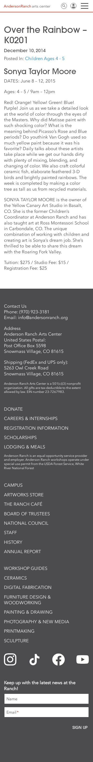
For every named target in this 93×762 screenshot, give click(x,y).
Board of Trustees (27, 514)
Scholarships (20, 437)
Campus (13, 485)
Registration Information (36, 428)
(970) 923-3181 (34, 312)
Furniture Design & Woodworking (27, 599)
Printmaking (19, 631)
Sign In (73, 6)
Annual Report (22, 551)
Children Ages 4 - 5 (44, 58)
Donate (13, 409)
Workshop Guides (25, 568)
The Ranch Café (23, 504)
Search (64, 6)
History (13, 542)
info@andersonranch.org (43, 317)
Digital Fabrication (28, 587)
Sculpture (16, 640)
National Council (26, 523)
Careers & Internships (31, 418)
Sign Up (80, 727)
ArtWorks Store (24, 495)
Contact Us (55, 6)
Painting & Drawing (28, 612)
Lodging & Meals (24, 447)
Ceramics (15, 578)
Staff (10, 532)
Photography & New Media (36, 621)
